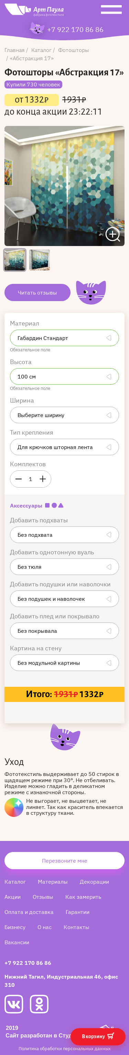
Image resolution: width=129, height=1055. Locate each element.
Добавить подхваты (39, 520)
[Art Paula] (34, 11)
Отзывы (43, 896)
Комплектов (28, 464)
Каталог (15, 881)
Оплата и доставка (29, 911)
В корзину (98, 1036)
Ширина (22, 400)
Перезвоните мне (64, 860)
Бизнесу (14, 927)
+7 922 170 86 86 (75, 29)
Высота (21, 361)
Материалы (53, 881)
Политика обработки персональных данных (65, 1049)
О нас (44, 927)
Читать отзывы (37, 292)
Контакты (76, 927)
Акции (12, 896)
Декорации (94, 881)
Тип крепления (32, 432)
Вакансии (16, 942)
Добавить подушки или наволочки (61, 584)
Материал (25, 323)
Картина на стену (36, 648)
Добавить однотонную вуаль (52, 552)
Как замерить (83, 896)
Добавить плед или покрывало (55, 616)
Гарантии (77, 911)
